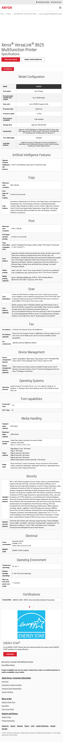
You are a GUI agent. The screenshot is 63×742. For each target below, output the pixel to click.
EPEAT (26, 600)
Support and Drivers (10, 713)
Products (8, 14)
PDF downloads (8, 69)
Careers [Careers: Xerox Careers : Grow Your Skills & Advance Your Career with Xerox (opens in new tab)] (12, 726)
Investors (20, 726)
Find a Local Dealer (8, 709)
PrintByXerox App (21, 272)
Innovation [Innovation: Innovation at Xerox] (5, 682)
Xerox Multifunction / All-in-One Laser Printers (25, 14)
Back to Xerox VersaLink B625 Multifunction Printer (17, 662)
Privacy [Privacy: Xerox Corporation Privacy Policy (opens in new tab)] (27, 726)
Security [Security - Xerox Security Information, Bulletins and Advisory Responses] (52, 726)
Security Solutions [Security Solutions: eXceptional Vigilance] (7, 692)
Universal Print (33, 272)
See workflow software (8, 665)
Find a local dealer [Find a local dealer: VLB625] (10, 59)
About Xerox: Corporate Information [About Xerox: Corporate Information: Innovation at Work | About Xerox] (16, 678)
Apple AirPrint (16, 270)
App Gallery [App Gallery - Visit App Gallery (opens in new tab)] (5, 706)
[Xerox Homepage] (7, 8)
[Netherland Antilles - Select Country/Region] (42, 2)
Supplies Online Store (8, 702)
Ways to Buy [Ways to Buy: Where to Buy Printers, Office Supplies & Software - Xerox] (7, 699)
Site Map (4, 728)
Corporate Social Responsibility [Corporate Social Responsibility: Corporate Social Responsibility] (11, 689)
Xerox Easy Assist (29, 270)
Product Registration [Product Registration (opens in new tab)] (8, 721)
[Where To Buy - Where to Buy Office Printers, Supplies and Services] (56, 2)
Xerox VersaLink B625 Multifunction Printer (50, 14)
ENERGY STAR (18, 600)
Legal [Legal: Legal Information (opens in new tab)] (32, 726)
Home (1, 14)
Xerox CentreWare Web (21, 359)
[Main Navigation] (60, 8)
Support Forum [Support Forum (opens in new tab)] (6, 717)
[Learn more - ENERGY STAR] (31, 634)
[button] (29, 607)
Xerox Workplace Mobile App (21, 277)
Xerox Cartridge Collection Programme (42, 600)
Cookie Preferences (42, 726)
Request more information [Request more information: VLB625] (33, 59)
